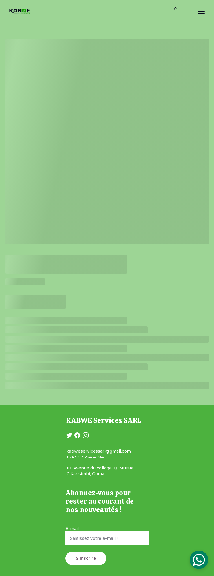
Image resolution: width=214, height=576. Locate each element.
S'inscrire (86, 558)
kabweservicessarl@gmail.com (98, 451)
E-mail (72, 528)
